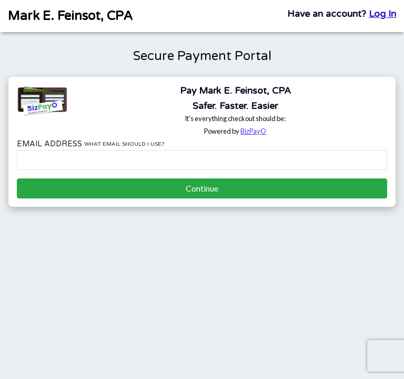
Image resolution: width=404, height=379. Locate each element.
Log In (382, 13)
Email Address (90, 143)
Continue (202, 188)
